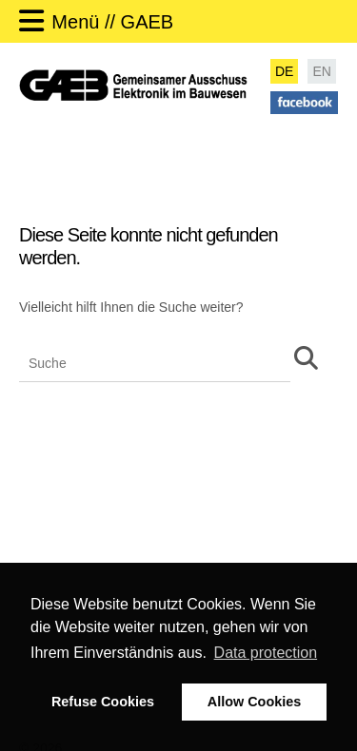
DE (284, 71)
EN (321, 71)
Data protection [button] (266, 653)
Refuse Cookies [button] (102, 701)
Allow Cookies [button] (254, 701)
